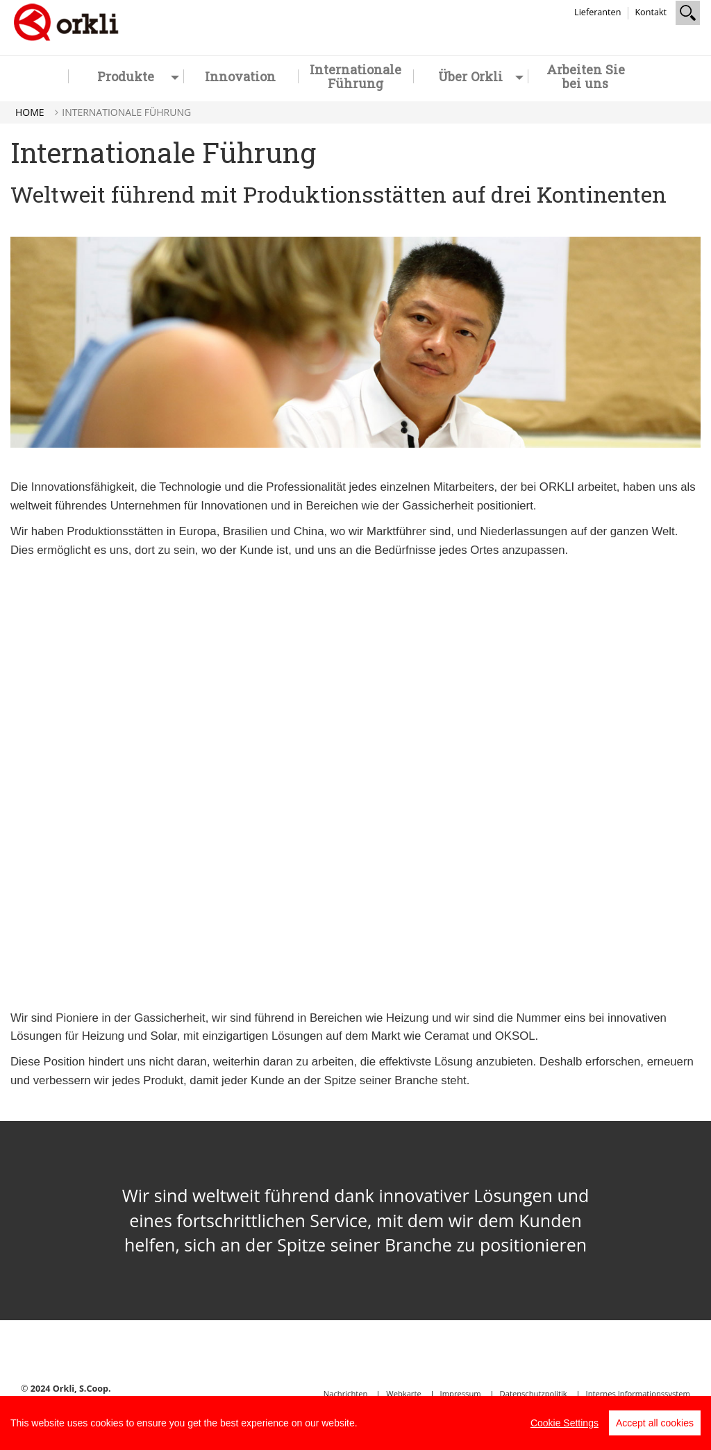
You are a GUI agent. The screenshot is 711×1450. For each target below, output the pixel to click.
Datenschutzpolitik (533, 1393)
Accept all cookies (655, 1422)
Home (29, 112)
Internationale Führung (355, 76)
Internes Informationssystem (638, 1393)
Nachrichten (346, 1393)
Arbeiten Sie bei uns (585, 76)
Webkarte (403, 1393)
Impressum (460, 1393)
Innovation (240, 76)
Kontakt (651, 12)
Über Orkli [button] (481, 76)
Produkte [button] (138, 76)
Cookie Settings (564, 1422)
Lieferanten (597, 12)
